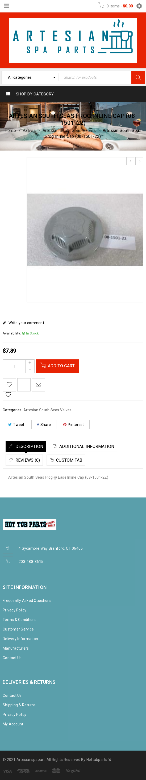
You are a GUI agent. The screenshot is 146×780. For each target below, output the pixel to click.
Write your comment (26, 323)
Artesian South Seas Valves (69, 130)
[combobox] (30, 77)
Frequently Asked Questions (27, 600)
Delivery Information (20, 639)
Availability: (12, 333)
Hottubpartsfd (98, 759)
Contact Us (12, 658)
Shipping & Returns (19, 705)
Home (10, 130)
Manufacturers (16, 648)
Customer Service (18, 629)
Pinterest (73, 424)
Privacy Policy (15, 610)
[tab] (26, 446)
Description (28, 446)
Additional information (86, 446)
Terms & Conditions (20, 620)
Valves (29, 130)
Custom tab (68, 460)
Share (44, 424)
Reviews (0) (27, 460)
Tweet (16, 424)
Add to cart (62, 365)
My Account (13, 724)
